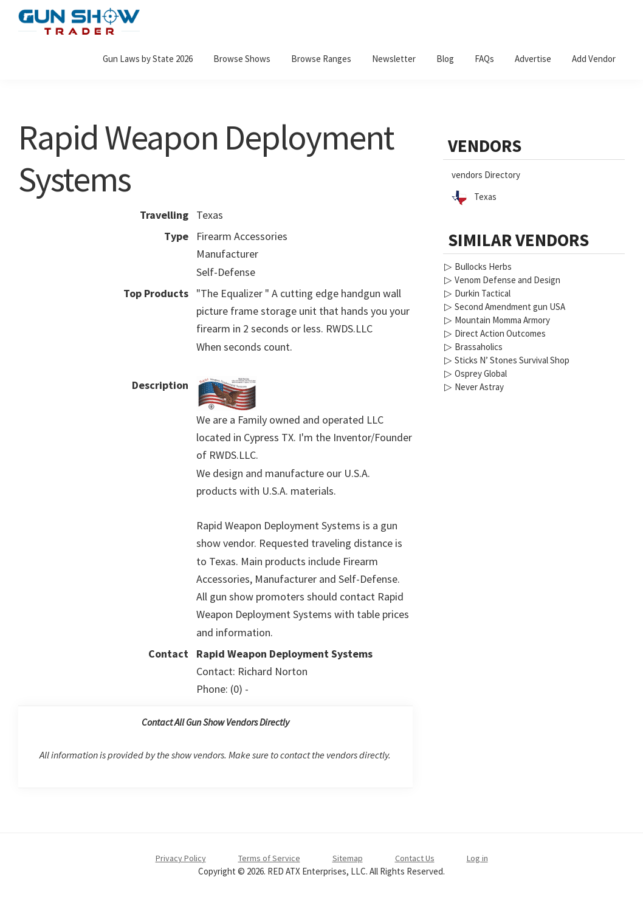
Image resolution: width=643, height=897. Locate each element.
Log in (477, 858)
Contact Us (415, 858)
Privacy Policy (181, 858)
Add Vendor (594, 58)
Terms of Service (269, 858)
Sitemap (347, 858)
